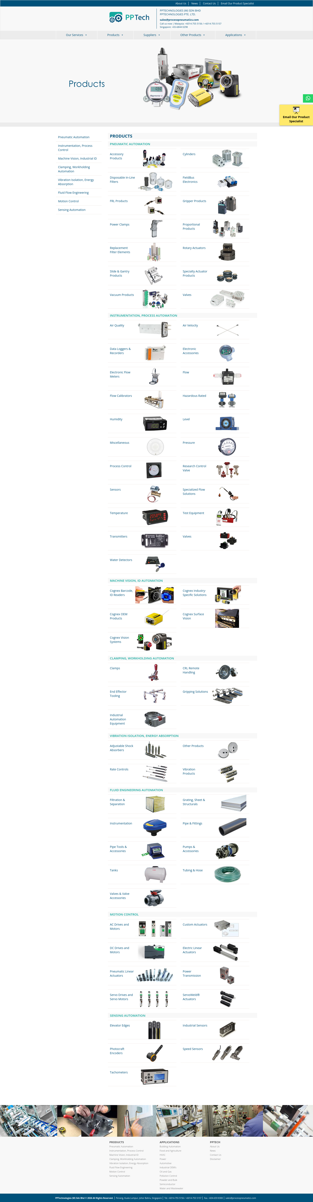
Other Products (193, 35)
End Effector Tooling (118, 694)
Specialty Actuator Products (195, 273)
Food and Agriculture (170, 1150)
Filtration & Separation (117, 802)
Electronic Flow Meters (120, 374)
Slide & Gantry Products (119, 273)
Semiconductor (167, 1184)
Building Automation (170, 1146)
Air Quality (117, 325)
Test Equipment (193, 513)
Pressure (189, 443)
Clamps (115, 668)
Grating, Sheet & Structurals (194, 802)
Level (186, 419)
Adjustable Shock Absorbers (121, 748)
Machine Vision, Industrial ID (77, 158)
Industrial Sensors (195, 1025)
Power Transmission (192, 973)
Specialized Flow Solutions (194, 492)
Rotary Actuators (194, 248)
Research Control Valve (194, 468)
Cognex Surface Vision (193, 616)
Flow (186, 372)
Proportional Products (191, 226)
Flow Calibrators (121, 396)
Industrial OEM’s (168, 1167)
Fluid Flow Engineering (73, 193)
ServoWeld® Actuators (191, 997)
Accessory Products (117, 156)
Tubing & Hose (193, 870)
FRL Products (119, 201)
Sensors (115, 489)
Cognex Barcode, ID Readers (121, 593)
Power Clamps (119, 224)
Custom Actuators (195, 924)
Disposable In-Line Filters (122, 179)
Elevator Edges (120, 1025)
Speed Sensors (193, 1049)
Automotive (166, 1163)
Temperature (119, 513)
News (194, 3)
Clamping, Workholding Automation (74, 169)
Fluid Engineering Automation (136, 790)
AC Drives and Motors (119, 926)
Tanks (114, 870)
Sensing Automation (71, 210)
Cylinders (189, 154)
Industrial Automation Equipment (118, 719)
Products (115, 35)
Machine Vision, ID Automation (136, 580)
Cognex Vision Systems (119, 640)
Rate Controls (119, 769)
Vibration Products (189, 771)
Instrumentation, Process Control (126, 1150)
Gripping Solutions (195, 692)
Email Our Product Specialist (237, 3)
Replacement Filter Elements (120, 250)
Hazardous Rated (194, 396)
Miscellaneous (119, 443)
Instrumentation (121, 823)
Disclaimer (215, 1159)
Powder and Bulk (168, 1179)
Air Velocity (190, 325)
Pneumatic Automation (73, 137)
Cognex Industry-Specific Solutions (194, 593)
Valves (187, 295)
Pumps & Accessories (191, 849)
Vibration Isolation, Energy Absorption (144, 736)
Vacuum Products (122, 295)
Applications (235, 35)
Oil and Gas (166, 1171)
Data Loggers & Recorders (120, 351)
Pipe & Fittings (192, 823)
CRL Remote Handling (191, 670)
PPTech (215, 1142)
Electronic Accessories (191, 351)
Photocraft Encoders (117, 1051)
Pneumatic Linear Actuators (122, 973)
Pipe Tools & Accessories (118, 849)
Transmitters (118, 536)
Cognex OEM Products (119, 616)
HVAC (163, 1154)
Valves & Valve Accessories (119, 896)
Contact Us (209, 3)
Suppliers (152, 35)
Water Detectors (121, 560)
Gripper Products (194, 201)
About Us (181, 3)
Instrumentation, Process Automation (143, 315)
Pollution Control (168, 1175)
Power (163, 1159)
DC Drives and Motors (119, 950)
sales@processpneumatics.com (179, 20)
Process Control (121, 466)
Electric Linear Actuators (192, 950)
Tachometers (119, 1072)
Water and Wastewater (171, 1188)
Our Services (76, 35)
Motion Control (68, 201)
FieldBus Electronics (190, 179)
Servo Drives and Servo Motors (121, 997)
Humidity (116, 419)
